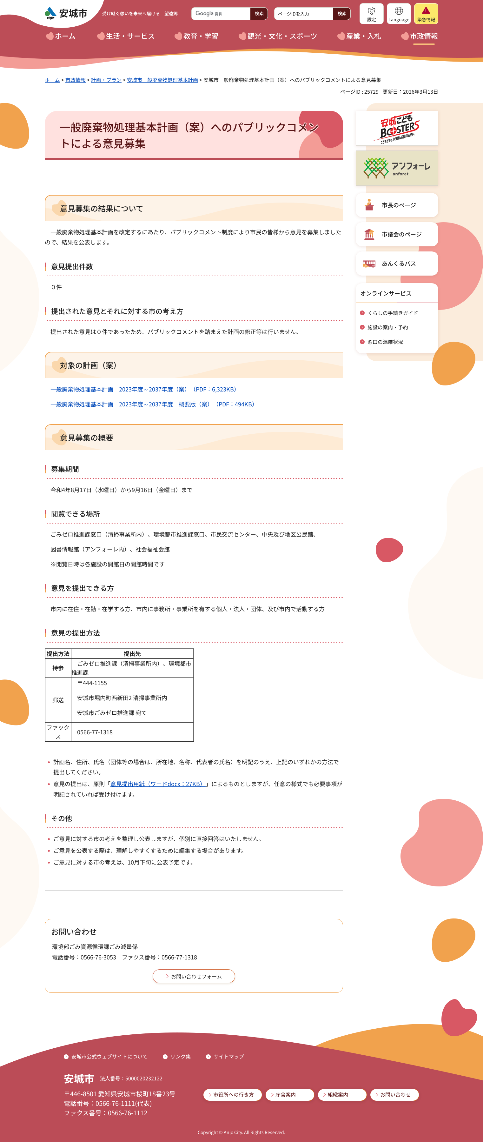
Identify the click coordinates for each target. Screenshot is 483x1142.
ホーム (52, 79)
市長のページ (399, 205)
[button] (372, 13)
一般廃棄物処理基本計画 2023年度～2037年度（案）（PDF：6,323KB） (145, 389)
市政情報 (75, 79)
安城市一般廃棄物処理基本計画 (162, 79)
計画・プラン (106, 79)
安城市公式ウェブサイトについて (109, 1056)
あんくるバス (399, 263)
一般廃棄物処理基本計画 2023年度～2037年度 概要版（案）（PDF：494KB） (154, 404)
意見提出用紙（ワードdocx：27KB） (158, 783)
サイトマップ (229, 1056)
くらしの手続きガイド (392, 313)
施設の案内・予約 (387, 327)
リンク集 (180, 1056)
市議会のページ (402, 234)
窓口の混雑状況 (385, 341)
